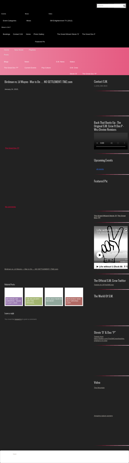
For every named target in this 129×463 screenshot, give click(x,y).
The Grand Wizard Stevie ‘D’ (68, 34)
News (27, 62)
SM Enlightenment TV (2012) (61, 21)
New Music (18, 50)
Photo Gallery (39, 34)
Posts (6, 55)
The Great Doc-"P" (11, 68)
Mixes (28, 21)
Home (28, 34)
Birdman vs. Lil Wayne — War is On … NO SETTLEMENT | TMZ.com (31, 269)
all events (100, 169)
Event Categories (9, 21)
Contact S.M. (18, 34)
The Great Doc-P (88, 34)
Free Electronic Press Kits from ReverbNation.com (111, 269)
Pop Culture (46, 68)
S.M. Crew (74, 68)
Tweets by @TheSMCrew (104, 285)
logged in (18, 319)
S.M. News (60, 62)
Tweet (14, 454)
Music (27, 14)
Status (72, 62)
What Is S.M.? (6, 27)
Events (3, 14)
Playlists (32, 50)
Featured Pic (40, 42)
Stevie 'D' (73, 74)
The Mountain (99, 388)
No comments (10, 207)
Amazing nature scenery (103, 416)
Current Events (30, 68)
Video (50, 14)
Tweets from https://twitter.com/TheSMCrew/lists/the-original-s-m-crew (109, 339)
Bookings (6, 34)
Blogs (6, 62)
